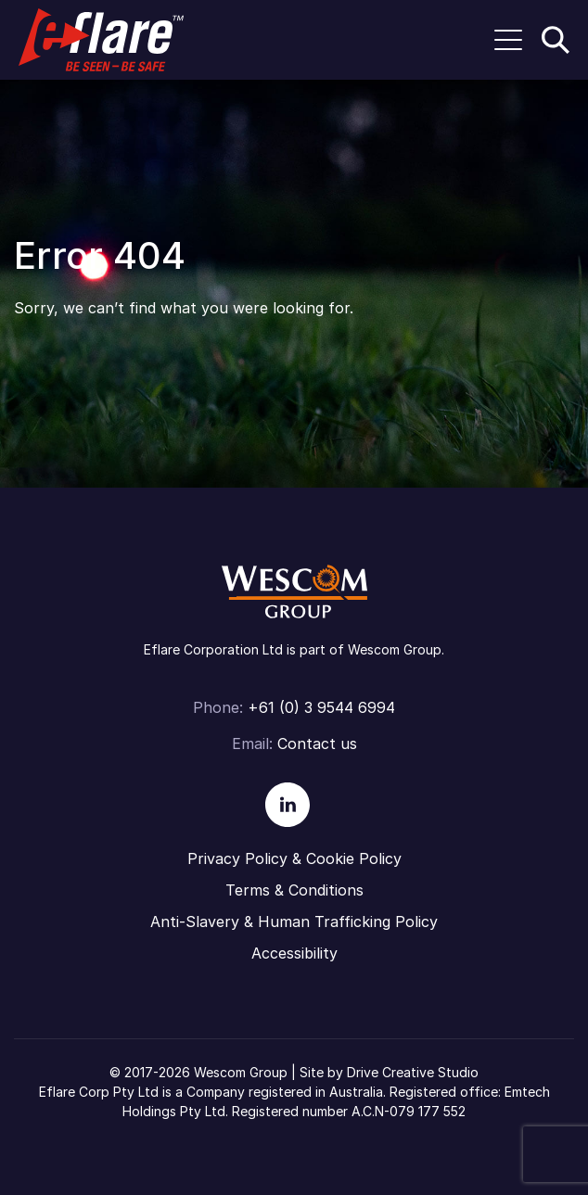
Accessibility (294, 953)
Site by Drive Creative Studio (389, 1072)
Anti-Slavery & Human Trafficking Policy (294, 921)
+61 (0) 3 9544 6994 (321, 707)
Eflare (101, 39)
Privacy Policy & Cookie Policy (294, 858)
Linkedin (287, 804)
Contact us (317, 743)
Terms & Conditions (294, 890)
